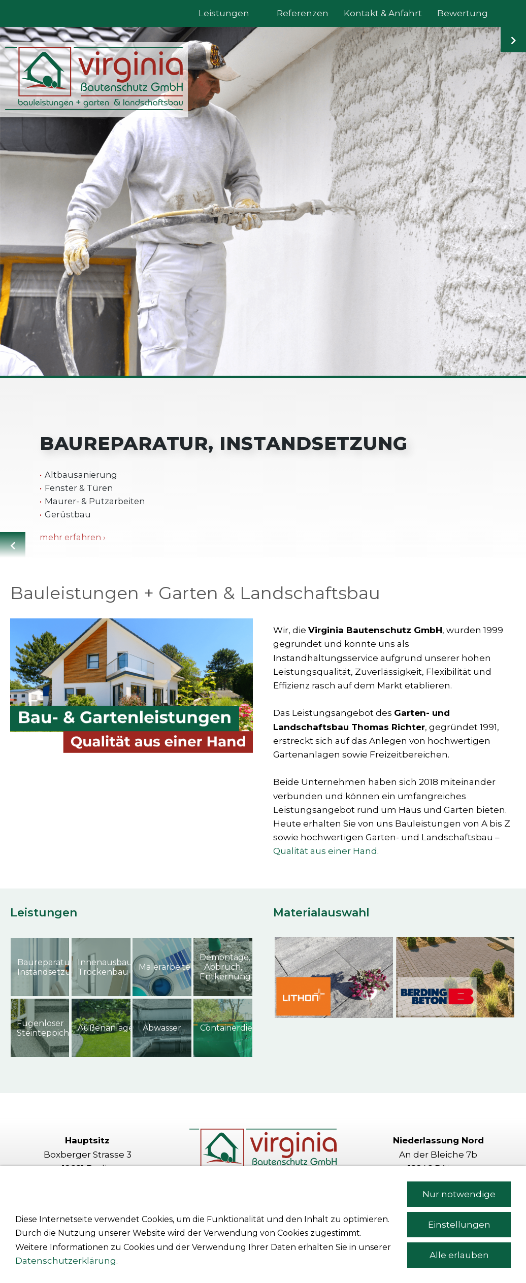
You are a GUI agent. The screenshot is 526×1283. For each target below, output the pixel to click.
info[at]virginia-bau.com (102, 1214)
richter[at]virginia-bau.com (453, 1214)
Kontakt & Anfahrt (263, 1201)
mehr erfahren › (73, 537)
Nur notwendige (459, 1244)
